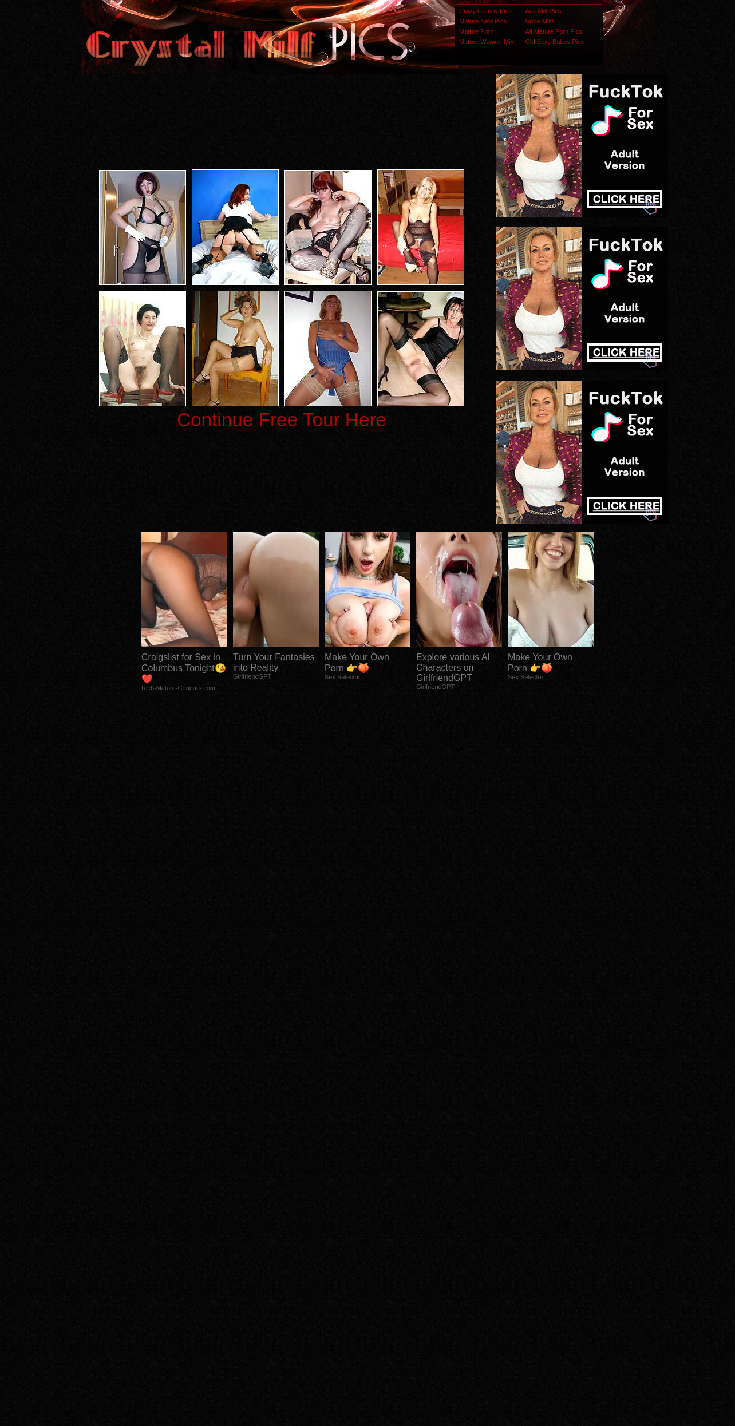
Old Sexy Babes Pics (554, 41)
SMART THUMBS (387, 1199)
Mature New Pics (483, 21)
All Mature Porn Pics (553, 31)
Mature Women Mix (486, 41)
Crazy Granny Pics (485, 10)
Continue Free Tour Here (281, 419)
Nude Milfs (540, 21)
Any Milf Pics (543, 10)
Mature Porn (476, 31)
